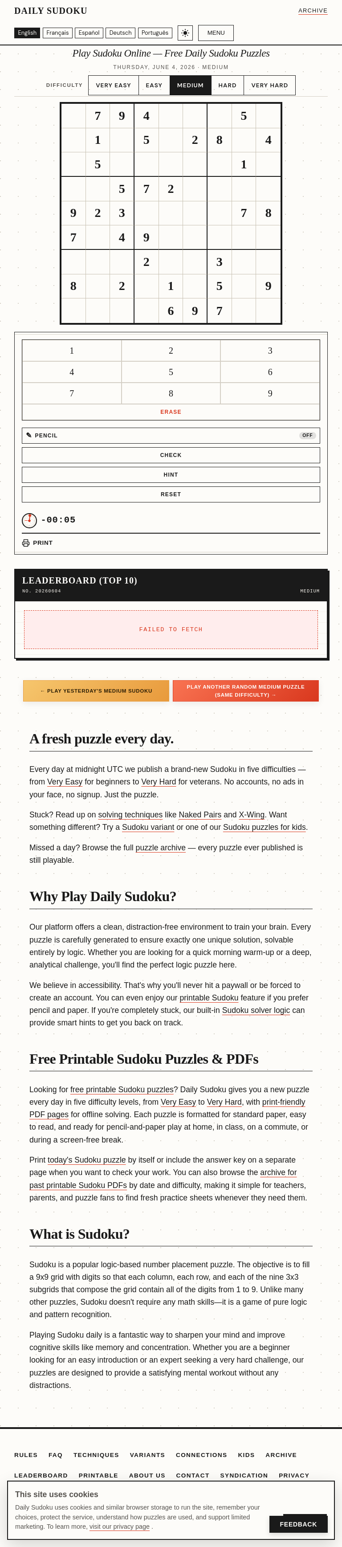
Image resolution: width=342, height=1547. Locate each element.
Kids (246, 1450)
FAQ (56, 1450)
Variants (147, 1450)
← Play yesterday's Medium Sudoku (96, 686)
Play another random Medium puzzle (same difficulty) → (246, 686)
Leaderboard (41, 1470)
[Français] (63, 33)
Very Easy (118, 82)
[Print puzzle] (37, 538)
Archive (313, 10)
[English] (29, 33)
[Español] (98, 33)
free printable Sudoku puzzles (122, 1084)
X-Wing (252, 809)
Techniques (96, 1450)
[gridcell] (73, 111)
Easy (157, 82)
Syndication (244, 1470)
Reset (171, 489)
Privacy (294, 1470)
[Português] (171, 33)
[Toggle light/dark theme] (203, 33)
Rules (26, 1450)
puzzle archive (161, 842)
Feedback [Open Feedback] (298, 1524)
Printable (98, 1470)
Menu (233, 32)
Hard (225, 82)
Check (171, 450)
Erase (170, 407)
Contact (193, 1470)
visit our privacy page (120, 1526)
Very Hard (265, 82)
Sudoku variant (148, 822)
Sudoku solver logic (256, 1005)
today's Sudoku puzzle (87, 1155)
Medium (191, 82)
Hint (171, 470)
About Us (147, 1470)
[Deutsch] (133, 33)
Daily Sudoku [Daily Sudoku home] (50, 11)
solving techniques (130, 809)
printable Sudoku (208, 992)
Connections (201, 1450)
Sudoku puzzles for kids (264, 822)
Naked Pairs (200, 809)
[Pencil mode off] (171, 431)
